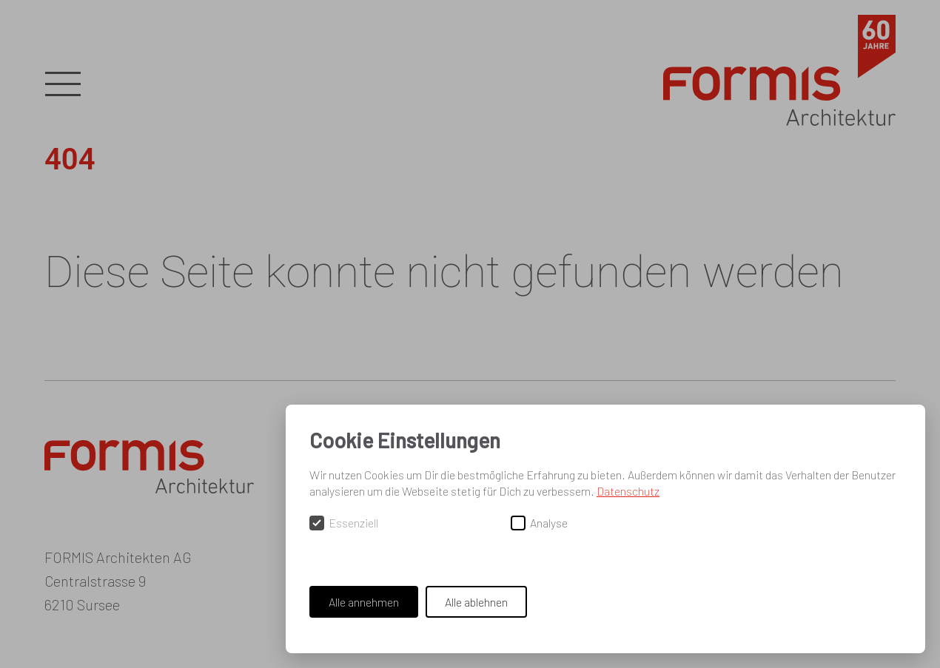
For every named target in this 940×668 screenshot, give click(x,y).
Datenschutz (628, 491)
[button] (63, 85)
